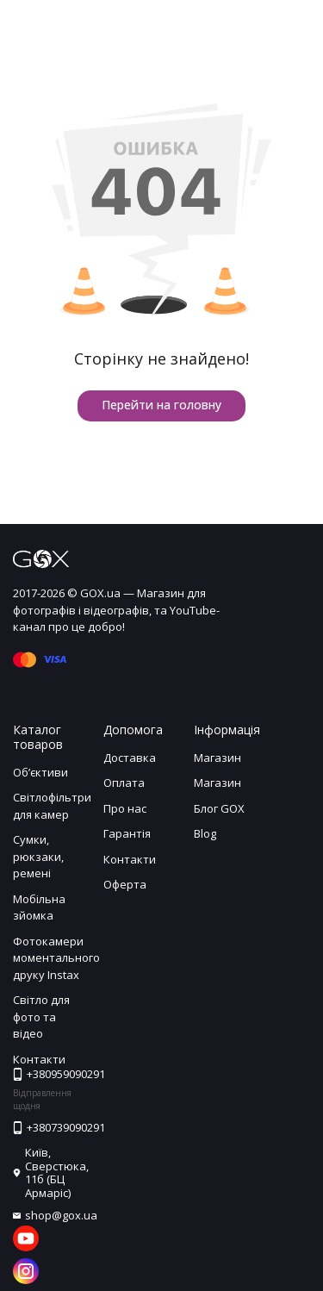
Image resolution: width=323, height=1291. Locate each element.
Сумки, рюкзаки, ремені (38, 856)
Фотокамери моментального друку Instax (56, 957)
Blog (205, 833)
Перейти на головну (161, 404)
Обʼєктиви (40, 772)
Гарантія (127, 833)
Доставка (129, 757)
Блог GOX (219, 808)
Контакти (129, 859)
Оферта (124, 884)
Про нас (124, 808)
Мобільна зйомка (39, 907)
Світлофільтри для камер (52, 805)
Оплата (124, 782)
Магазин (217, 757)
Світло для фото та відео (41, 1016)
